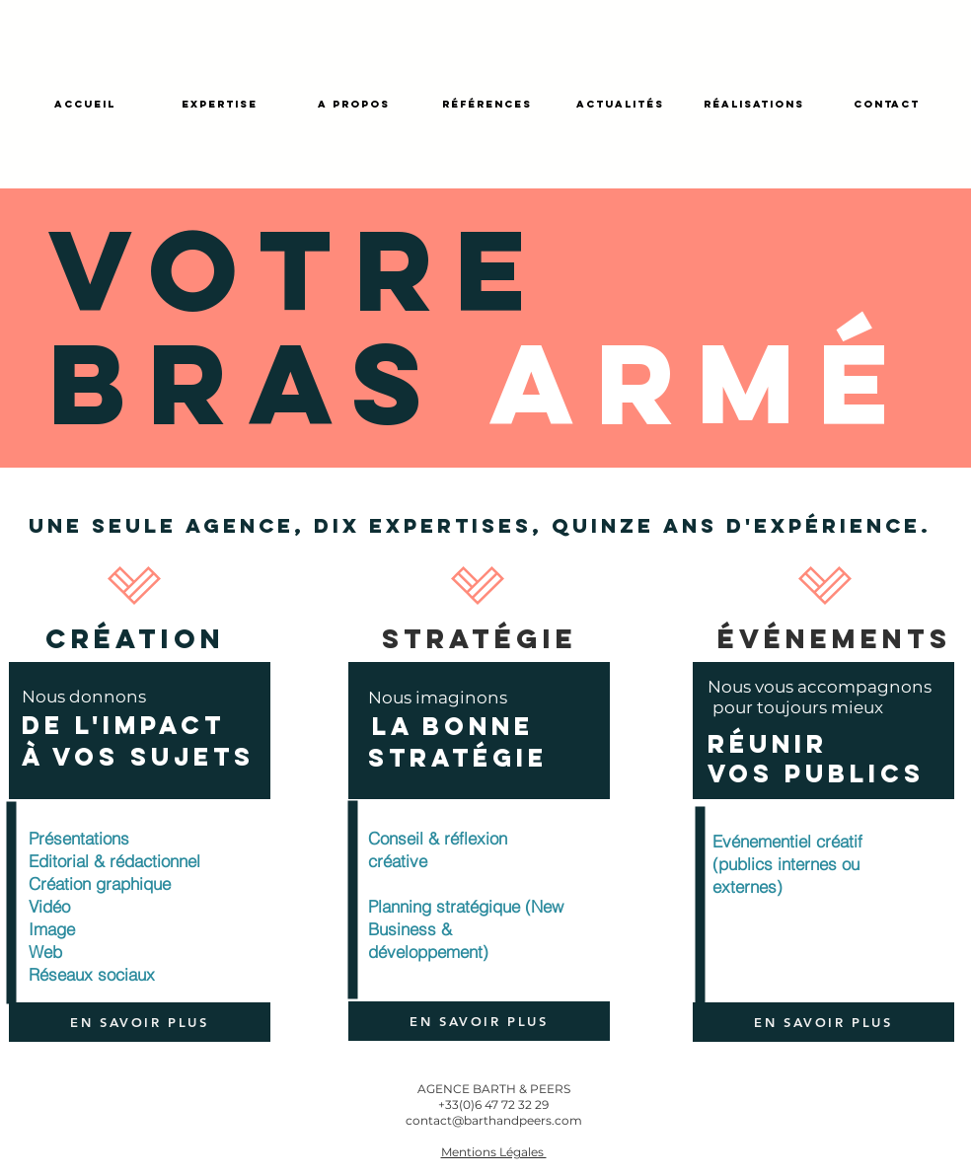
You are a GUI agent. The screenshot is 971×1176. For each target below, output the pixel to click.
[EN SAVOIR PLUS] (139, 1022)
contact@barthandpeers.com (494, 1120)
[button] (494, 1151)
